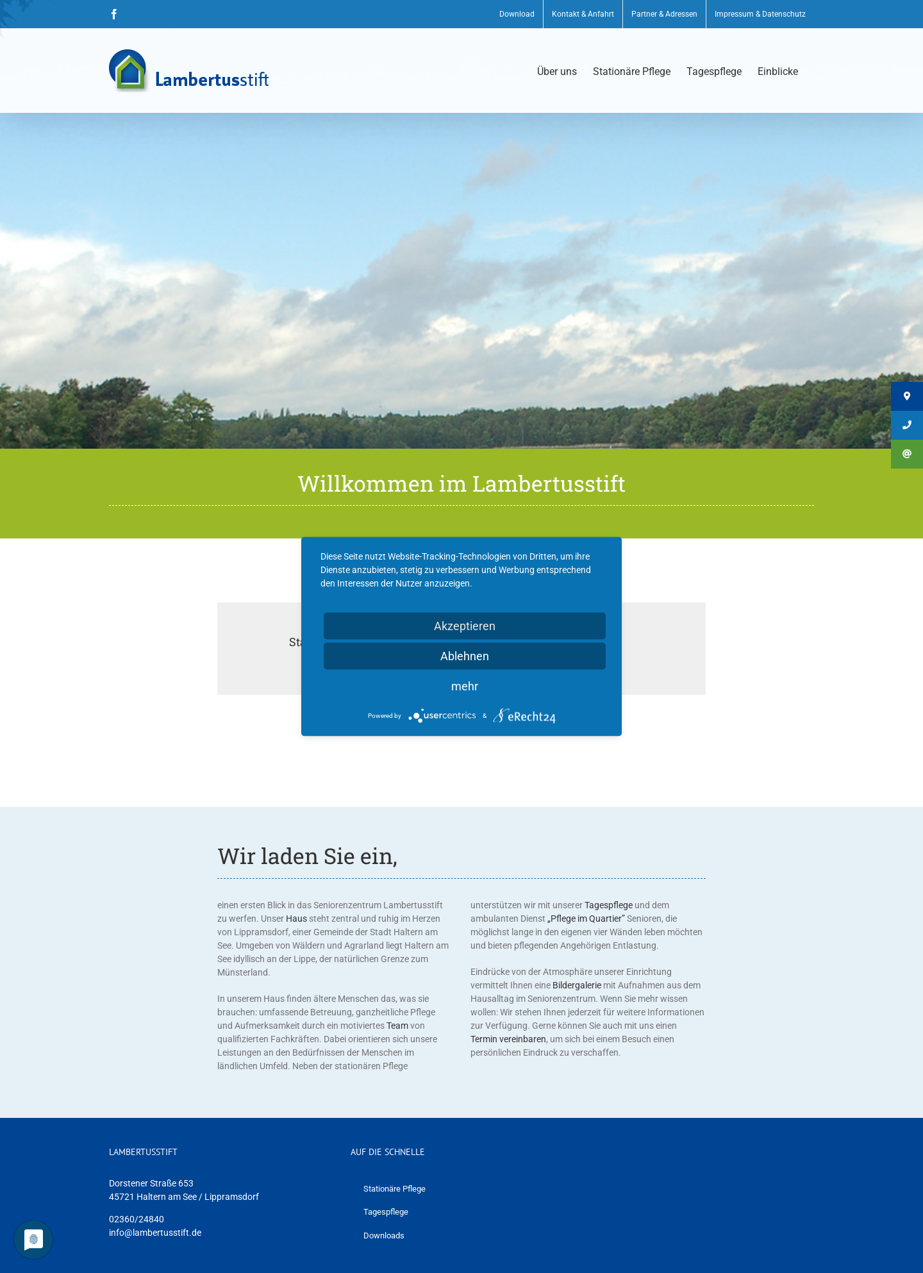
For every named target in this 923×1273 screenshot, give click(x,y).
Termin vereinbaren (508, 1039)
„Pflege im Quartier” (586, 918)
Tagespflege (609, 905)
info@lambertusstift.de (155, 1232)
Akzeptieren (464, 626)
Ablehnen (464, 656)
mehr (464, 686)
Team (397, 1025)
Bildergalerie (577, 985)
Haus (296, 918)
